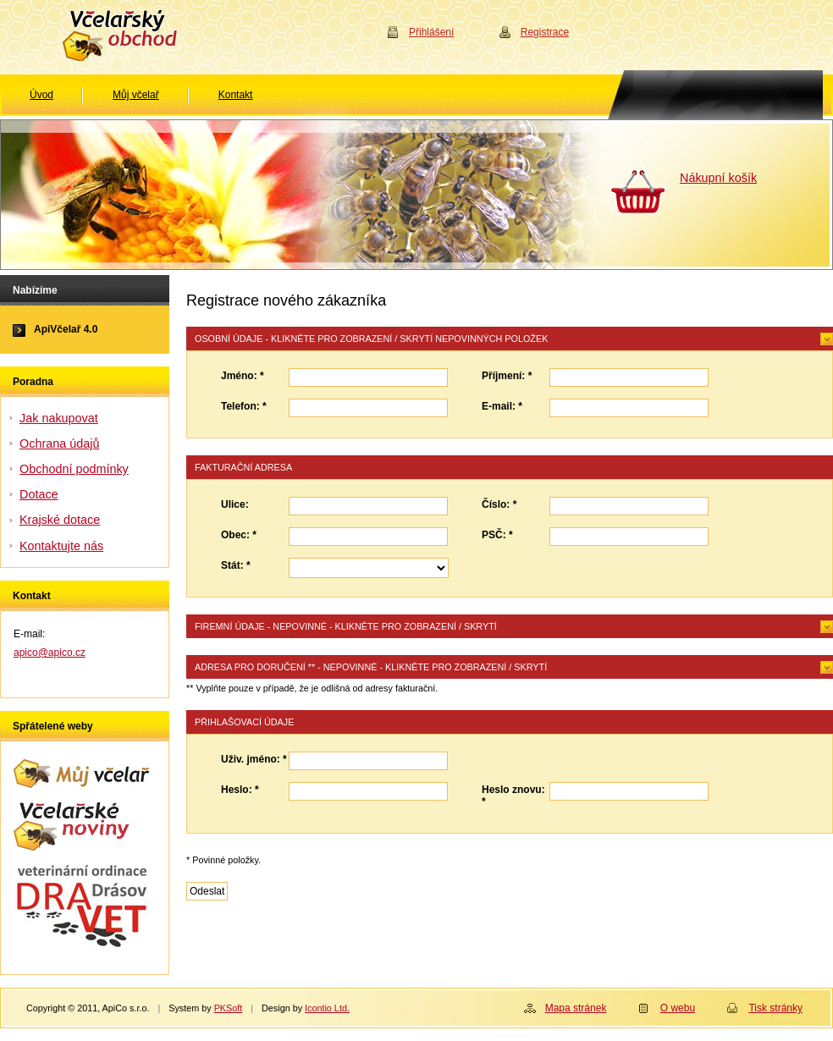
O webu (677, 1008)
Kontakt (235, 95)
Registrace (545, 32)
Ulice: (235, 504)
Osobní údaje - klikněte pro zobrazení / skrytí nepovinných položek (371, 338)
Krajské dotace (59, 519)
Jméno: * (242, 376)
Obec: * (239, 535)
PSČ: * (497, 535)
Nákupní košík (718, 178)
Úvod (41, 95)
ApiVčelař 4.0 (65, 329)
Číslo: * (499, 504)
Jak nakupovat (58, 418)
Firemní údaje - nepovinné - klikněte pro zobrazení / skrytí (346, 626)
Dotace (38, 494)
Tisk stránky (775, 1008)
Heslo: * (240, 790)
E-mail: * (502, 406)
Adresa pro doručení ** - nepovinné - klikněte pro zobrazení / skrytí (371, 667)
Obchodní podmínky (74, 469)
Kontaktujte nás (61, 546)
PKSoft (228, 1008)
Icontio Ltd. (327, 1008)
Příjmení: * (507, 376)
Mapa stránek (576, 1008)
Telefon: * (244, 406)
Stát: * (236, 565)
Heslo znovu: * (513, 795)
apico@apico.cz (50, 652)
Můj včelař (136, 95)
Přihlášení (431, 32)
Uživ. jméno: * (254, 759)
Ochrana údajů (59, 443)
